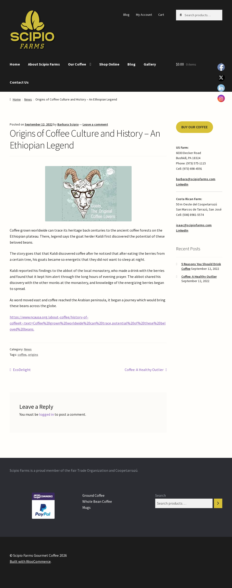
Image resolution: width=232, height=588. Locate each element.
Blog (126, 15)
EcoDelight (22, 370)
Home (15, 64)
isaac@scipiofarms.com (194, 225)
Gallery (150, 64)
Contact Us (19, 82)
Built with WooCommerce (30, 561)
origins (33, 354)
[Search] (218, 503)
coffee (22, 354)
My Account (144, 15)
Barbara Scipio (68, 124)
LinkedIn (182, 184)
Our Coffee (77, 64)
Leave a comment (95, 124)
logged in (46, 414)
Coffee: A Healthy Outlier (144, 370)
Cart (161, 15)
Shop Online (109, 64)
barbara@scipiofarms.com (195, 179)
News (28, 99)
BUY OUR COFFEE (194, 127)
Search (160, 495)
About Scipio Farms (44, 64)
